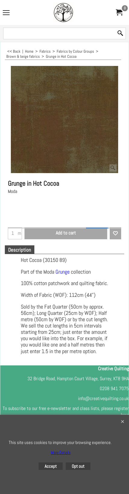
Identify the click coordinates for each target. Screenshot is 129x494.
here (125, 415)
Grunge (62, 272)
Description (19, 250)
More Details (61, 452)
